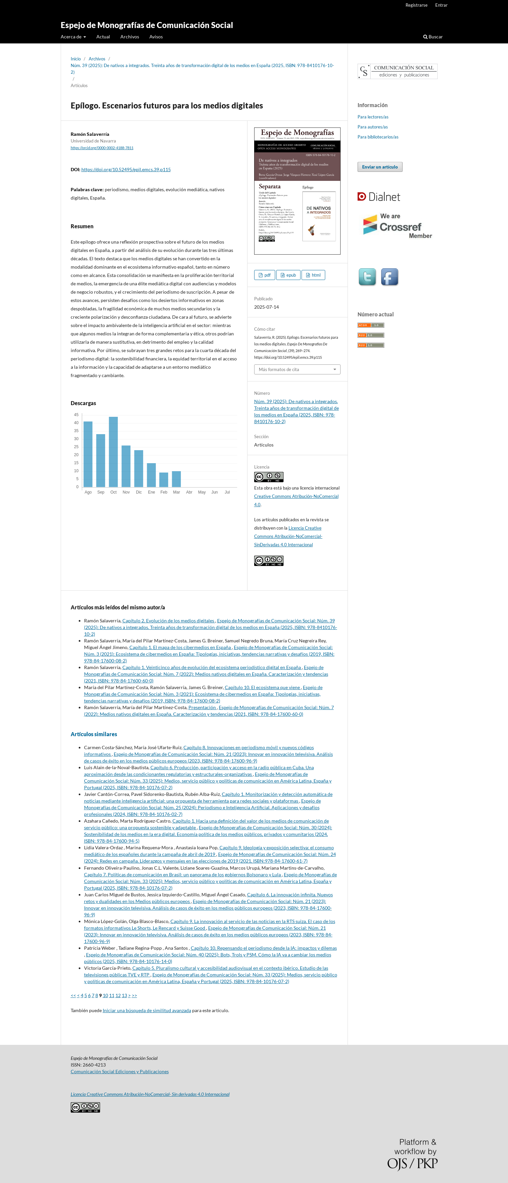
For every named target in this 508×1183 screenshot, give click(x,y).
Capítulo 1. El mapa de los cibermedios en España (180, 647)
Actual (103, 36)
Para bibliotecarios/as (378, 136)
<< (73, 995)
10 (105, 995)
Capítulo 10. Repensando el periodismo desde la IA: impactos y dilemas (264, 948)
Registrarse (417, 5)
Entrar (441, 5)
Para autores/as (373, 126)
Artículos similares (94, 734)
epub (291, 275)
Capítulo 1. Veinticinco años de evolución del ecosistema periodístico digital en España (212, 667)
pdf (267, 275)
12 (118, 995)
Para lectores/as (373, 116)
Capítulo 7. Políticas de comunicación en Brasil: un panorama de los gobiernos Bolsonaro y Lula (183, 874)
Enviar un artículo (380, 167)
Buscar (433, 36)
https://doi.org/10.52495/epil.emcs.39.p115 (126, 169)
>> (134, 995)
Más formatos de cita (279, 369)
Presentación (202, 707)
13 (124, 995)
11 (111, 995)
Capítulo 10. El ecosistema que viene (263, 687)
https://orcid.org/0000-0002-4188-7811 (102, 148)
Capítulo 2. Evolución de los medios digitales (168, 620)
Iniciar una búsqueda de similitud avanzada (147, 1010)
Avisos (156, 36)
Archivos (129, 36)
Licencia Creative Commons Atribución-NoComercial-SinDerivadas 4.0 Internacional (288, 536)
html (316, 275)
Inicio (76, 58)
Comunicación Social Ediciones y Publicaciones (120, 1071)
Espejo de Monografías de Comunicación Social (147, 25)
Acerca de (71, 36)
